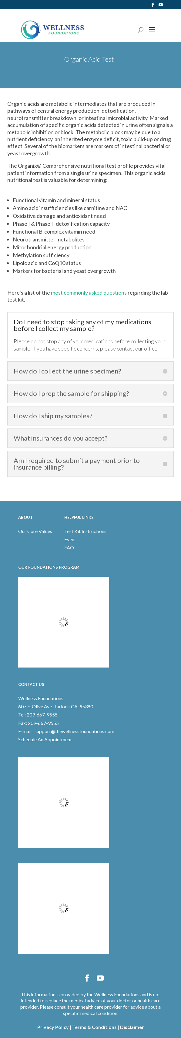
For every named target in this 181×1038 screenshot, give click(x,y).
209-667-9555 (42, 714)
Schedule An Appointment (45, 739)
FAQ (69, 547)
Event (70, 539)
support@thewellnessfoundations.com (74, 731)
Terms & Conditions (94, 1027)
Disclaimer (132, 1027)
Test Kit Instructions (85, 531)
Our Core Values (35, 531)
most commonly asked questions (89, 292)
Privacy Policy (53, 1027)
